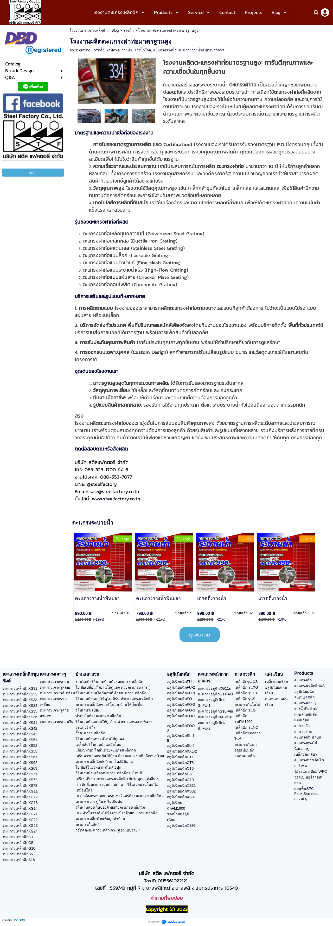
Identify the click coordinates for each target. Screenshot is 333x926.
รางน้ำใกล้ (142, 50)
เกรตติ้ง (98, 50)
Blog (115, 30)
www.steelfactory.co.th (116, 498)
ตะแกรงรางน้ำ (165, 50)
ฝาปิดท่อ (113, 50)
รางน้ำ (128, 30)
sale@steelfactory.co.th (114, 491)
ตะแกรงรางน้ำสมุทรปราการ (201, 50)
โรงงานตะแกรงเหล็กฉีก (88, 30)
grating (84, 50)
